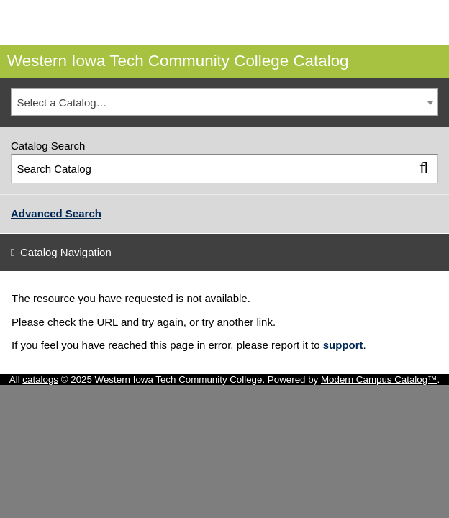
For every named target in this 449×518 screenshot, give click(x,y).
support (343, 345)
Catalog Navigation (66, 252)
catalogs (40, 379)
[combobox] (224, 102)
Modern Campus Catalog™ (379, 379)
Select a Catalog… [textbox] (62, 102)
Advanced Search (56, 213)
